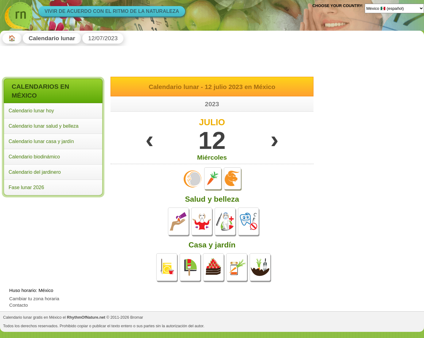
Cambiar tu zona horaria (34, 298)
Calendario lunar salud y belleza (44, 126)
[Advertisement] (53, 238)
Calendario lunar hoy (31, 110)
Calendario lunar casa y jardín (41, 141)
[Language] (394, 8)
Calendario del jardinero (35, 172)
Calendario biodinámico (34, 156)
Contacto (18, 305)
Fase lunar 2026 (26, 187)
